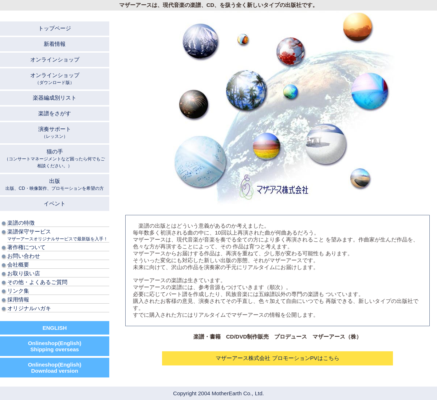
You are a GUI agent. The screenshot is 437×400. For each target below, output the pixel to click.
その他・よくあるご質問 (37, 282)
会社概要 (18, 264)
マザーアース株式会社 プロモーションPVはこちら (277, 358)
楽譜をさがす (54, 113)
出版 (54, 184)
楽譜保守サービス (57, 234)
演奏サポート (54, 132)
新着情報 (55, 44)
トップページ (54, 28)
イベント (55, 203)
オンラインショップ (54, 59)
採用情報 (18, 299)
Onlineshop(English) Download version (55, 367)
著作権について (26, 247)
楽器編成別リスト (54, 98)
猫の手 (54, 158)
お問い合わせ (23, 256)
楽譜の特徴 (21, 223)
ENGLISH (55, 328)
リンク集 (18, 291)
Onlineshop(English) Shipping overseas (55, 346)
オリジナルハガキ (29, 308)
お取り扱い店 (23, 273)
